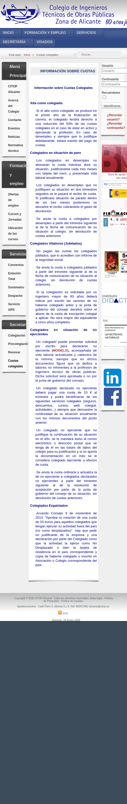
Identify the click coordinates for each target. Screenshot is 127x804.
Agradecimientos (26, 606)
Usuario (107, 66)
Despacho (15, 296)
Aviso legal (96, 598)
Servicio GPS (14, 307)
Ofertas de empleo (13, 200)
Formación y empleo (45, 33)
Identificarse (112, 106)
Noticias (14, 137)
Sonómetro (15, 287)
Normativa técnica (15, 148)
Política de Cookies (72, 601)
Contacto (14, 120)
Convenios (15, 265)
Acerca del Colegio (13, 106)
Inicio (8, 33)
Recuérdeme (111, 93)
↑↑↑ (120, 599)
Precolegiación (15, 344)
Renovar (14, 352)
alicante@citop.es (99, 606)
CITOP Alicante (14, 89)
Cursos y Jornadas (15, 216)
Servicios (86, 33)
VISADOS (45, 42)
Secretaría (14, 42)
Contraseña (110, 79)
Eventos (14, 128)
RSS (63, 613)
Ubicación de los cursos (15, 233)
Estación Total (14, 276)
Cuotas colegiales (15, 363)
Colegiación (15, 335)
